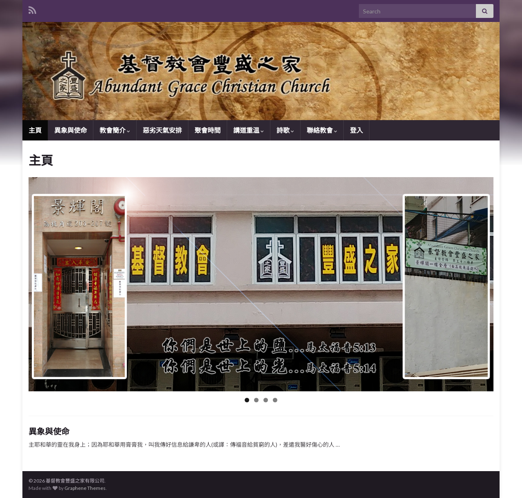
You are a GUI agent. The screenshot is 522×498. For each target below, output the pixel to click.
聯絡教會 (322, 130)
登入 (356, 130)
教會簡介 (115, 130)
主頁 (35, 130)
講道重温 (248, 130)
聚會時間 (208, 130)
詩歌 (285, 130)
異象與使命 (70, 130)
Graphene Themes (85, 488)
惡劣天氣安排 (162, 130)
